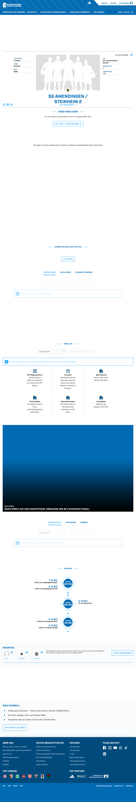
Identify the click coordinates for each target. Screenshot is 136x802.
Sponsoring (7, 754)
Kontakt (6, 764)
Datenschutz (118, 786)
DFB (9, 786)
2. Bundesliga (74, 750)
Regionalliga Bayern (77, 757)
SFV (4, 786)
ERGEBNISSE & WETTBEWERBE (14, 12)
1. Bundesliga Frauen (77, 761)
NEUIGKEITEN (33, 12)
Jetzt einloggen (124, 3)
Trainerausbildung (43, 750)
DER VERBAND (100, 12)
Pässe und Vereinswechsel (46, 747)
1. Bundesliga (74, 747)
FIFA (21, 786)
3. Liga (71, 754)
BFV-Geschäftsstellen (44, 757)
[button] (4, 104)
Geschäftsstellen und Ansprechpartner (17, 750)
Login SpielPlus (42, 764)
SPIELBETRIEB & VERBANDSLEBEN (54, 12)
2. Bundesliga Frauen (77, 764)
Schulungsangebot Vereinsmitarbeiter (50, 754)
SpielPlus (104, 3)
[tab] (49, 273)
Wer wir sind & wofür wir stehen (15, 747)
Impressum (129, 786)
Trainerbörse (40, 761)
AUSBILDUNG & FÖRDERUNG (81, 12)
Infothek (113, 3)
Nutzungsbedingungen (104, 786)
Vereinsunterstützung (11, 757)
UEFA (15, 786)
